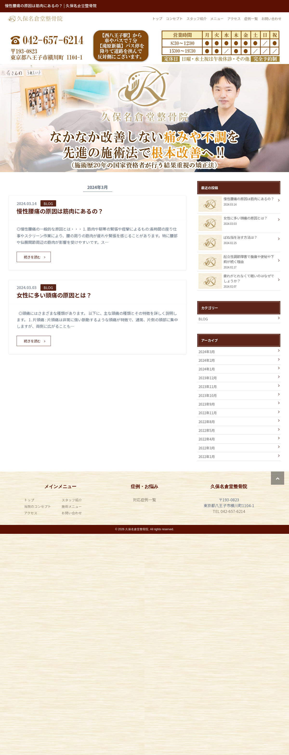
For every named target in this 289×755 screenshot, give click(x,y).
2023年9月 (206, 404)
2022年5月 (206, 430)
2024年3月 (206, 351)
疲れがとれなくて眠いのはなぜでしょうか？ (237, 281)
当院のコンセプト (37, 506)
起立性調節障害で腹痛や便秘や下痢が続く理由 (237, 262)
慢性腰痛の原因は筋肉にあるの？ (60, 211)
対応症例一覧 (144, 500)
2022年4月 (206, 438)
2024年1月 (206, 368)
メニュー (217, 18)
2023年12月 (207, 377)
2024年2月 (206, 360)
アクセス (234, 18)
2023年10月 (207, 395)
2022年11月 (207, 412)
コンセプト (174, 18)
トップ (157, 18)
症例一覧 (251, 18)
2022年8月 (206, 421)
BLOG (203, 318)
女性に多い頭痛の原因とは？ (54, 295)
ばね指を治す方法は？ (237, 240)
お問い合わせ (271, 18)
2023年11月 (207, 386)
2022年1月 (206, 456)
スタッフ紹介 (196, 18)
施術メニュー (72, 506)
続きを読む (32, 256)
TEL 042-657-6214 (229, 511)
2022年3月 (206, 447)
